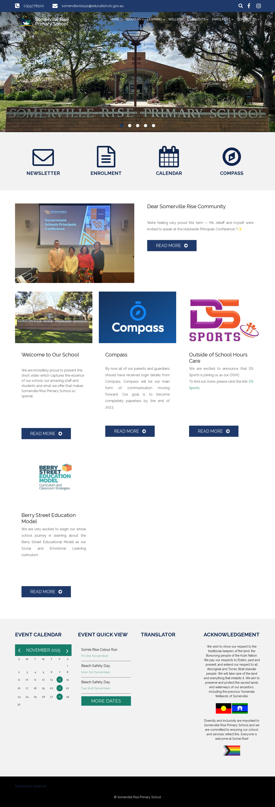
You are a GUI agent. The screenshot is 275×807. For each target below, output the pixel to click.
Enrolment (221, 19)
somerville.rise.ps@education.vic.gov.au (93, 6)
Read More (172, 245)
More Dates (106, 701)
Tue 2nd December (95, 688)
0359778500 (34, 6)
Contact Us (247, 19)
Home (114, 19)
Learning (154, 19)
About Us (133, 19)
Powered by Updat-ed (30, 786)
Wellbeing (177, 19)
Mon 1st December (95, 672)
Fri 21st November (94, 656)
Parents (199, 19)
